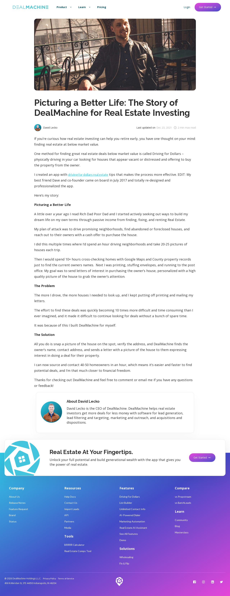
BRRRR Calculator (74, 544)
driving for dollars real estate (88, 174)
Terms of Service (66, 578)
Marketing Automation (132, 521)
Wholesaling (126, 557)
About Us (14, 496)
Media (67, 527)
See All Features (128, 533)
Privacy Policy (49, 578)
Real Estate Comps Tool (77, 551)
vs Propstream (183, 496)
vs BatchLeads (183, 502)
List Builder (125, 502)
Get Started (208, 7)
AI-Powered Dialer (129, 515)
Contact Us (70, 502)
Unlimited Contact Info (132, 509)
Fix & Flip (124, 563)
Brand (12, 515)
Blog (177, 526)
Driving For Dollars (129, 496)
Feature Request (18, 509)
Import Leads (71, 509)
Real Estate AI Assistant (133, 527)
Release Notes (17, 502)
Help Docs (70, 496)
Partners (69, 521)
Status (13, 521)
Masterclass (181, 532)
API (66, 515)
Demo (122, 540)
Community (181, 520)
